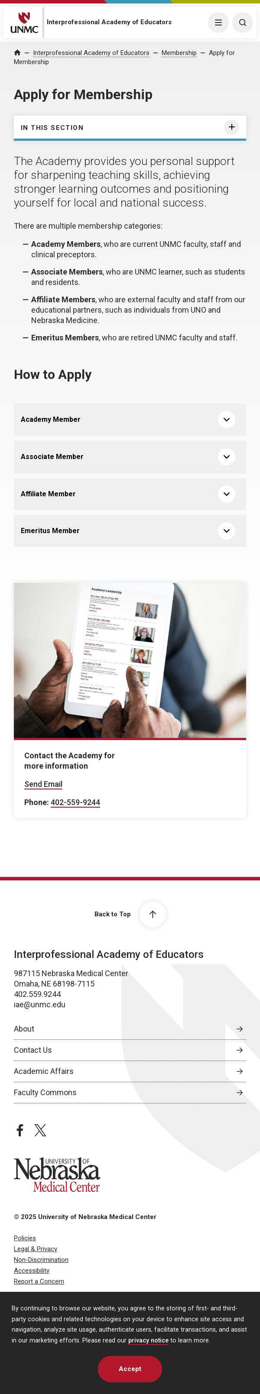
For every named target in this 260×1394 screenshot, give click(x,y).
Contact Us (33, 1049)
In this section (52, 128)
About (24, 1028)
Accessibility (31, 1270)
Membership (179, 53)
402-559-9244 (75, 802)
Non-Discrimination (41, 1260)
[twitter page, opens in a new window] (40, 1130)
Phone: (36, 802)
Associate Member (52, 457)
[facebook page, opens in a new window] (20, 1130)
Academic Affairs (44, 1071)
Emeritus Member (50, 531)
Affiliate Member (48, 494)
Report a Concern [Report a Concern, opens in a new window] (39, 1281)
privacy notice (148, 1340)
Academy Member (51, 419)
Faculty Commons (45, 1092)
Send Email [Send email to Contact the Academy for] (43, 784)
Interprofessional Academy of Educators (109, 22)
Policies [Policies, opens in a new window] (25, 1238)
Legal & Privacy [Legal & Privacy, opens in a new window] (35, 1249)
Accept (130, 1369)
